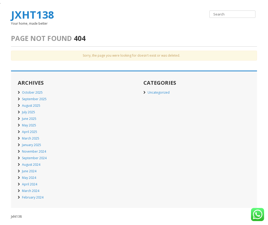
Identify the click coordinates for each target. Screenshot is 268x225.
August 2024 (31, 164)
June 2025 (29, 118)
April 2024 (29, 184)
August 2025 (31, 105)
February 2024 (32, 197)
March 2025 (30, 138)
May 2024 (29, 177)
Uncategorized (159, 92)
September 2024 (34, 158)
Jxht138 (32, 14)
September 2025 (34, 99)
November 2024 (34, 151)
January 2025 (31, 145)
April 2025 (29, 132)
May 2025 (29, 125)
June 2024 (29, 171)
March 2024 (30, 191)
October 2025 (32, 92)
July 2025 (28, 112)
